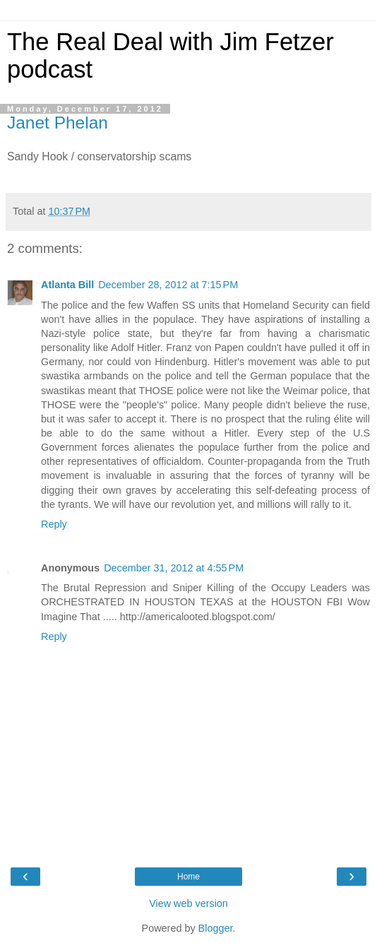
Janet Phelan (57, 122)
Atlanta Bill (67, 284)
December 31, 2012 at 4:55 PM (174, 568)
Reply (54, 524)
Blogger (215, 928)
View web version (188, 903)
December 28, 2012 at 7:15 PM (168, 284)
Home (188, 877)
